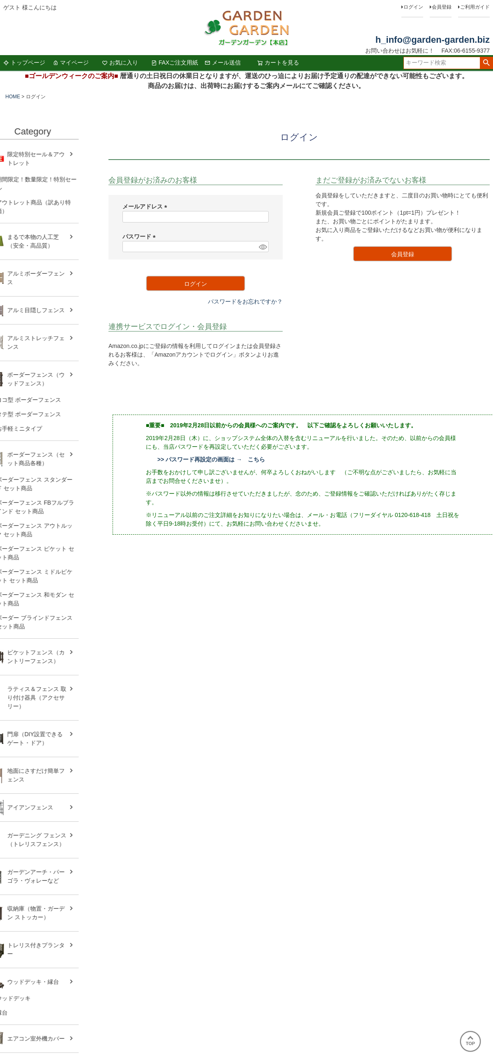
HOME (12, 97)
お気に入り (120, 62)
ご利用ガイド (475, 7)
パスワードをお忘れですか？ (245, 301)
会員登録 (442, 7)
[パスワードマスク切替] (262, 246)
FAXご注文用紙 (174, 62)
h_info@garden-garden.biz (433, 40)
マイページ (71, 62)
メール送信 (223, 62)
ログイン (413, 7)
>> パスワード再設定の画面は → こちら (211, 459)
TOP (470, 1041)
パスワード (140, 236)
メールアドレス (146, 206)
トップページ (24, 62)
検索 (486, 63)
